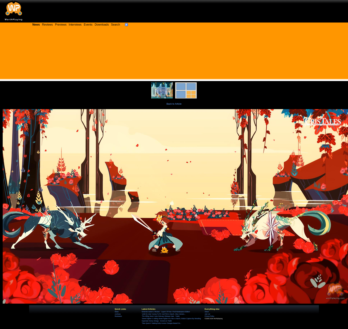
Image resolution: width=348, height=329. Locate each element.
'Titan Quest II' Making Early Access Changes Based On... (161, 323)
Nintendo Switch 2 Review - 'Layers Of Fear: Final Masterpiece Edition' (166, 312)
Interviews (75, 24)
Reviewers (118, 316)
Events (88, 24)
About (207, 312)
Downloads (102, 24)
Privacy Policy (209, 316)
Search (115, 24)
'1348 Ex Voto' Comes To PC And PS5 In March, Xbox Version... (163, 314)
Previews (61, 24)
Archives (118, 314)
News (117, 312)
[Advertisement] (174, 54)
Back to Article (174, 103)
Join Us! (207, 314)
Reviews (47, 24)
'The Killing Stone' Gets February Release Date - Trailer (161, 316)
